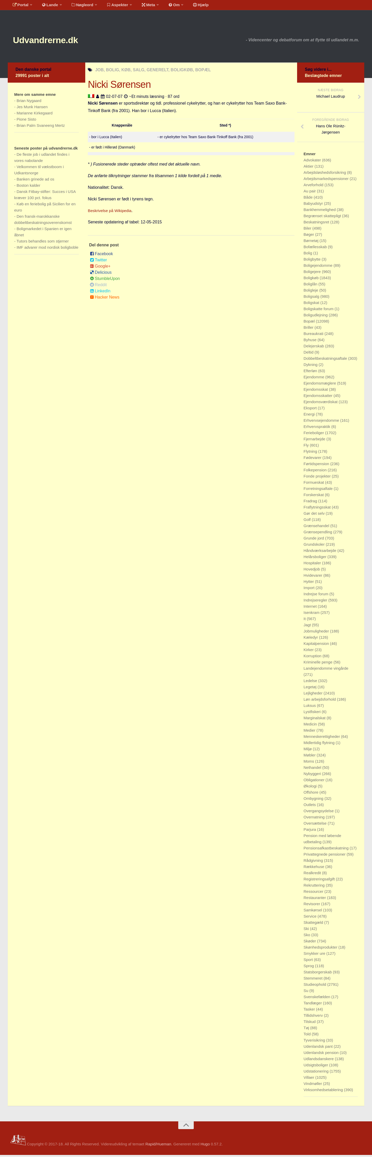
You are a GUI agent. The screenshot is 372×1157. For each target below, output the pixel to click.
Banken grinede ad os (35, 181)
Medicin (311, 726)
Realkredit (313, 875)
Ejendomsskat (316, 391)
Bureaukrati (314, 335)
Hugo (205, 1146)
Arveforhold (314, 187)
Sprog (309, 968)
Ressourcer (314, 893)
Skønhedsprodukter (321, 949)
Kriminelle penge (319, 664)
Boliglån (311, 286)
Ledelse (311, 683)
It (305, 621)
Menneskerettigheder (322, 738)
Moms (309, 763)
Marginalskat (315, 720)
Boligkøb (312, 280)
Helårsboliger (316, 559)
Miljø (308, 751)
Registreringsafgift (320, 881)
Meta (141, 6)
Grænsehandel (317, 528)
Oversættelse (316, 825)
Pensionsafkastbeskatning (327, 850)
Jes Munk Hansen (32, 109)
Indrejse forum (316, 596)
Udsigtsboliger (316, 1067)
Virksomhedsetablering (324, 1092)
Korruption (313, 658)
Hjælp (190, 6)
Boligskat (312, 304)
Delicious (101, 274)
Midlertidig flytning (320, 744)
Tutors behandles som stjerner (43, 243)
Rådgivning (314, 862)
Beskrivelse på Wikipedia (111, 212)
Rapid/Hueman (158, 1146)
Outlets (310, 806)
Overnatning (315, 819)
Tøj (307, 1030)
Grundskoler (315, 546)
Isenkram (312, 614)
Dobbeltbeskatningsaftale (326, 360)
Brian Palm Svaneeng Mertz (41, 127)
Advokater (313, 162)
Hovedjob (312, 571)
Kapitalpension (317, 645)
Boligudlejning (316, 317)
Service (310, 918)
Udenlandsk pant (319, 1048)
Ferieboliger (314, 435)
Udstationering (317, 1073)
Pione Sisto (26, 121)
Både (309, 199)
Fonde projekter (318, 478)
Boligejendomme (319, 267)
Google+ (100, 268)
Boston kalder (28, 187)
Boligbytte (313, 261)
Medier (310, 732)
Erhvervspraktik (317, 428)
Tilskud (310, 1023)
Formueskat (314, 484)
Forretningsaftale (319, 490)
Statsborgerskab (318, 974)
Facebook (101, 256)
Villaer (309, 1079)
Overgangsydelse (319, 813)
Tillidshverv (314, 1017)
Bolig (308, 255)
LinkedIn (100, 293)
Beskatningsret (317, 224)
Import (310, 590)
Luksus (310, 707)
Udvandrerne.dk (53, 41)
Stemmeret (314, 980)
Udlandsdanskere (319, 1061)
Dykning (311, 366)
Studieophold (315, 986)
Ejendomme (314, 379)
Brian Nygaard (29, 102)
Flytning (311, 453)
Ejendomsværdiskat (321, 404)
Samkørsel (313, 912)
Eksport (311, 410)
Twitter (98, 262)
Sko (307, 937)
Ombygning (314, 800)
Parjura (310, 831)
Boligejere (313, 273)
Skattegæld (314, 924)
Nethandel (313, 769)
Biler (308, 230)
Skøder (310, 943)
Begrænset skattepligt (323, 218)
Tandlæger (313, 1005)
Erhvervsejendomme (322, 422)
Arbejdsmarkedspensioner (327, 180)
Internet (311, 608)
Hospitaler (313, 565)
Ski (307, 930)
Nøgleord (78, 6)
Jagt (308, 627)
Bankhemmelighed (320, 211)
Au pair (310, 193)
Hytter (309, 583)
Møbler (310, 757)
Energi (310, 416)
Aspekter (112, 6)
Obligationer (315, 782)
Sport (309, 961)
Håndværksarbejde (320, 552)
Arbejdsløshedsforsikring (325, 174)
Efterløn (311, 373)
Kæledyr (311, 639)
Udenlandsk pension (322, 1054)
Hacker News (104, 299)
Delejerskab (314, 348)
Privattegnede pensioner (325, 856)
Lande (47, 6)
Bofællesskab (316, 249)
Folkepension (316, 472)
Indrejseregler (316, 602)
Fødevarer (313, 459)
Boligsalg (312, 298)
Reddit (98, 287)
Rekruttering (315, 887)
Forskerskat (314, 497)
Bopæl (310, 323)
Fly (307, 447)
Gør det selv (315, 515)
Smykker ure (315, 955)
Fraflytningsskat (318, 509)
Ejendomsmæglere (320, 385)
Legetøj (310, 689)
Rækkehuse (314, 868)
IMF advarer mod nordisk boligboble (47, 249)
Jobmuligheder (317, 633)
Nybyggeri (313, 775)
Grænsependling (318, 534)
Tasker (310, 1011)
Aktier (309, 168)
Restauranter (315, 899)
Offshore (311, 794)
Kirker (309, 652)
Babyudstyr (314, 205)
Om (165, 6)
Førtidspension (317, 466)
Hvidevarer (313, 577)
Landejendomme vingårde (326, 670)
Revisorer (312, 906)
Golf (308, 521)
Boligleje (311, 292)
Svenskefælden (317, 999)
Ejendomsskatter (319, 397)
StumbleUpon (105, 280)
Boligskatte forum (319, 311)
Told (308, 1036)
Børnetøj (312, 242)
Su (306, 992)
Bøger (309, 236)
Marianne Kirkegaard (34, 115)
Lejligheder (314, 695)
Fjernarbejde (315, 441)
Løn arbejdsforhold (320, 701)
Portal (19, 6)
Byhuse (310, 342)
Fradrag (311, 503)
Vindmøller (313, 1085)
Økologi (311, 788)
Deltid (309, 354)
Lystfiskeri (313, 714)
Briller (309, 329)
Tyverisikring (315, 1042)
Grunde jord (314, 540)
